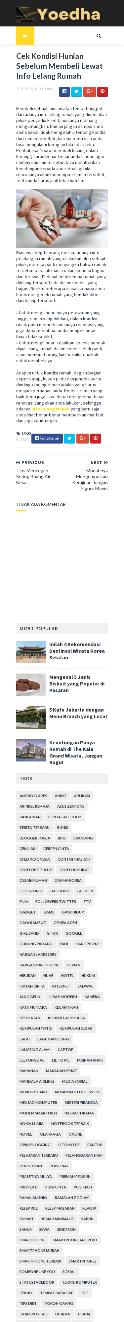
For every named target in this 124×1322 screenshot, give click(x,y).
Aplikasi (78, 781)
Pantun (23, 1098)
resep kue (66, 1151)
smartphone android (38, 1193)
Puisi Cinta (90, 1130)
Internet (25, 950)
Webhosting (94, 1257)
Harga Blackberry (65, 918)
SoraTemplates (57, 1295)
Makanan (83, 1013)
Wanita (66, 1257)
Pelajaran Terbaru (58, 1098)
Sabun (63, 1172)
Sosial (100, 1214)
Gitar (21, 908)
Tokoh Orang (55, 1246)
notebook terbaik (35, 1077)
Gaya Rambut (29, 897)
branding (41, 823)
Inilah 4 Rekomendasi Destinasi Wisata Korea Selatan (73, 641)
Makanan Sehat (31, 1024)
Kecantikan (27, 971)
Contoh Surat (31, 855)
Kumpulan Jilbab (32, 992)
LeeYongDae (89, 1003)
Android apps (30, 781)
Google (43, 908)
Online (22, 1087)
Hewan (70, 929)
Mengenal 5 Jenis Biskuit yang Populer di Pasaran (75, 670)
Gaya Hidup (84, 886)
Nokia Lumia (65, 1066)
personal (25, 1119)
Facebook (91, 865)
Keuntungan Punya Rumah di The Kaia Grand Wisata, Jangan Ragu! (77, 739)
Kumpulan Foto (77, 982)
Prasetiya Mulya (59, 1119)
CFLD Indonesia (64, 834)
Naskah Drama (30, 1066)
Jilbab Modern (30, 960)
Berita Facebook (61, 802)
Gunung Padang (75, 908)
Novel (67, 1077)
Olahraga (92, 1077)
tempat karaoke (52, 1235)
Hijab (21, 939)
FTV (19, 886)
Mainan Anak (54, 1013)
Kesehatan (57, 971)
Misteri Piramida (32, 1056)
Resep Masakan (30, 1161)
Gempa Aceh (61, 897)
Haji (103, 908)
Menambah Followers (38, 1045)
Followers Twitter (75, 876)
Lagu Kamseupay (90, 992)
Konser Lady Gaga (34, 982)
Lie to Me (24, 1013)
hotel (40, 939)
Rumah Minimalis (32, 1172)
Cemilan (67, 823)
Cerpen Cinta (29, 834)
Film (43, 876)
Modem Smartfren (75, 1056)
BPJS (20, 823)
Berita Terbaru (31, 812)
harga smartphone (36, 929)
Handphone (28, 918)
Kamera (60, 960)
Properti (64, 1130)
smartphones (30, 1214)
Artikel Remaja (31, 791)
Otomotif (86, 1087)
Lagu (62, 992)
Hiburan (92, 929)
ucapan (23, 1257)
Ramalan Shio (55, 1140)
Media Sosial (28, 1034)
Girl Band (91, 897)
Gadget (39, 886)
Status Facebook (33, 1225)
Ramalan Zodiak (33, 1151)
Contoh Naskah (32, 844)
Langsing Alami (31, 1003)
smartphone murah (36, 1204)
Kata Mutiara (89, 960)
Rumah (81, 1161)
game (60, 886)
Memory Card (63, 1034)
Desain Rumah (67, 855)
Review (19, 428)
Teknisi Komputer (75, 1225)
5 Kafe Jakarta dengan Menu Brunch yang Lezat (75, 703)
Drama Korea (29, 865)
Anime (57, 781)
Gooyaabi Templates (62, 1312)
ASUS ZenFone (67, 791)
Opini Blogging (52, 1087)
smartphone (55, 1183)
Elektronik (62, 865)
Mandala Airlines (72, 1024)
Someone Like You (69, 1214)
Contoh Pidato (72, 844)
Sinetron (25, 1183)
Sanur (82, 1172)
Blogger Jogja (87, 812)
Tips (81, 1235)
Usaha (45, 1257)
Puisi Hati (25, 1140)
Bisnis (59, 812)
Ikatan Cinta (87, 939)
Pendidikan (72, 1109)
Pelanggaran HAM (34, 1109)
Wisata (23, 1267)
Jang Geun (74, 950)
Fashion (24, 876)
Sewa (101, 1172)
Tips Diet (24, 1246)
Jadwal (49, 950)
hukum (60, 939)
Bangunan (26, 802)
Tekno (22, 1235)
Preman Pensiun (31, 1130)
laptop (62, 1003)
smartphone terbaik (84, 1204)
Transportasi (91, 1246)
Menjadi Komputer (87, 1045)
